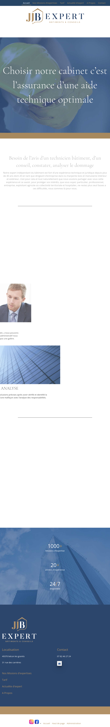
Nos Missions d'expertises (44, 3)
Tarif (62, 3)
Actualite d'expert (12, 686)
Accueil (26, 3)
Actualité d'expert (75, 3)
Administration (74, 723)
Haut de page (58, 723)
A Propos (91, 3)
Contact (101, 3)
